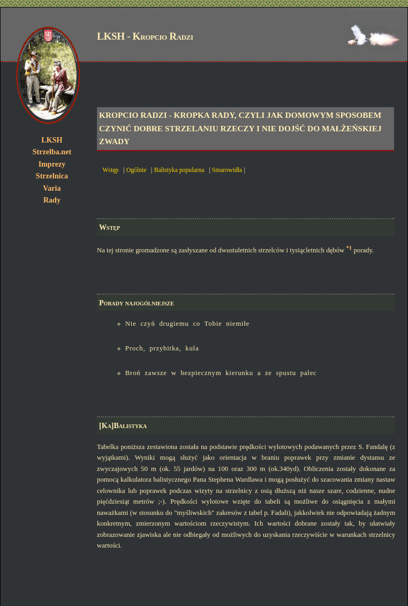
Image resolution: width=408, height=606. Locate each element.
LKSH (51, 140)
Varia (52, 188)
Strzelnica (52, 175)
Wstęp (111, 170)
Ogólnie (136, 170)
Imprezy (52, 164)
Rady (52, 200)
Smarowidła (227, 170)
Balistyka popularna (179, 170)
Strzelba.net (52, 151)
